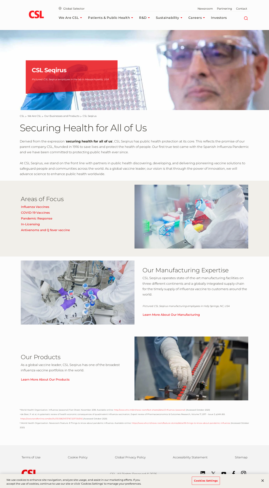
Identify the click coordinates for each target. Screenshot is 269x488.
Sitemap (241, 457)
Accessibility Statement (190, 457)
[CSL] (22, 115)
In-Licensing (30, 224)
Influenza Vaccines (35, 207)
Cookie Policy (78, 457)
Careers (197, 18)
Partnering (224, 8)
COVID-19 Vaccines (35, 212)
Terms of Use (31, 457)
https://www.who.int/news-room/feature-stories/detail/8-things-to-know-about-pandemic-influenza (181, 423)
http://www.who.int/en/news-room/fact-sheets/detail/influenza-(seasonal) (149, 410)
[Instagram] (241, 473)
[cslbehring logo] (36, 15)
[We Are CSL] (34, 115)
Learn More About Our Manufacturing (171, 315)
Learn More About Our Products (45, 379)
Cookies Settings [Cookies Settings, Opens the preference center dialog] (206, 482)
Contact (241, 8)
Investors (219, 18)
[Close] (262, 482)
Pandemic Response (36, 218)
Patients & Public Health (111, 18)
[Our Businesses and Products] (61, 115)
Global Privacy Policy (130, 457)
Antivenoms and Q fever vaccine (45, 230)
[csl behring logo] (29, 473)
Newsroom (205, 8)
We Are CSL (71, 18)
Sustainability (170, 18)
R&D (145, 18)
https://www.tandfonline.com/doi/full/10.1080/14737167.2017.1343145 (51, 419)
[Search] (245, 17)
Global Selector (72, 8)
